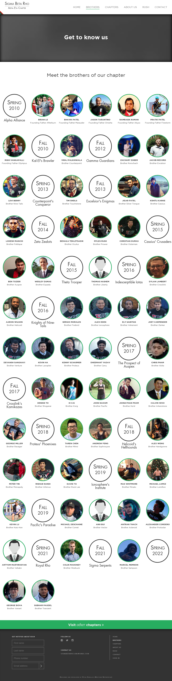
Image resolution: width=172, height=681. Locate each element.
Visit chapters (86, 624)
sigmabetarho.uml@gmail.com (75, 653)
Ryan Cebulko (88, 677)
